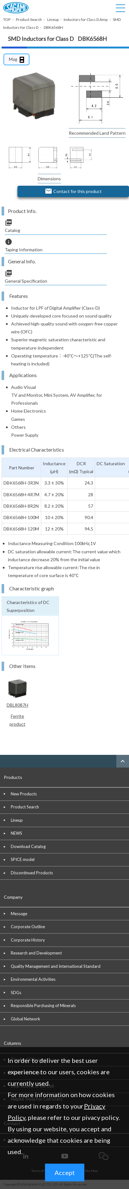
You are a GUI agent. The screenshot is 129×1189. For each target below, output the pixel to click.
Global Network (25, 1018)
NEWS (16, 833)
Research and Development (36, 952)
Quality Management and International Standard (55, 966)
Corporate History (28, 939)
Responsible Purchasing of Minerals (43, 1005)
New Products (24, 793)
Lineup (17, 820)
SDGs (16, 992)
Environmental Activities (33, 979)
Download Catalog (28, 846)
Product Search (25, 806)
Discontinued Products (32, 872)
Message (19, 913)
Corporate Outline (28, 926)
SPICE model (23, 859)
